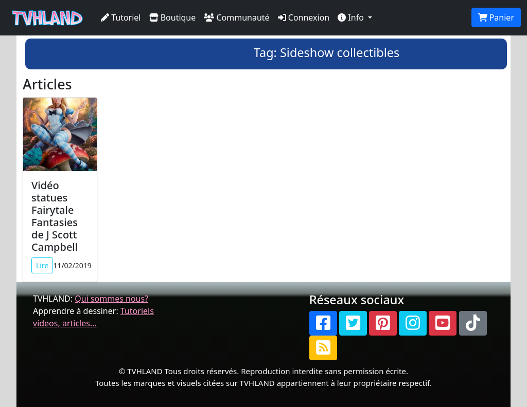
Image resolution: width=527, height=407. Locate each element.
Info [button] (352, 17)
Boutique (172, 17)
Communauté (236, 17)
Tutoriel (121, 17)
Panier (496, 17)
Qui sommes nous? (111, 298)
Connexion (304, 17)
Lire (42, 265)
